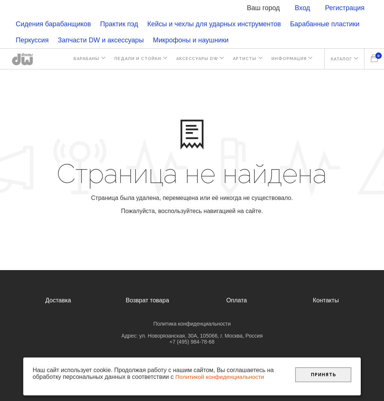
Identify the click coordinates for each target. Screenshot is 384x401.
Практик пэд (119, 24)
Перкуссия (32, 40)
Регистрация (344, 8)
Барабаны (81, 59)
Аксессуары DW (193, 59)
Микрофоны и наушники (191, 40)
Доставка (58, 300)
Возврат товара (147, 300)
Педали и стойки (133, 59)
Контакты (326, 300)
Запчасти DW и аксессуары (101, 40)
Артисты (242, 59)
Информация (287, 59)
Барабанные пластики (325, 24)
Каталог (340, 59)
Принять (323, 374)
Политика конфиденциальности (192, 324)
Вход (302, 8)
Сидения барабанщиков (53, 24)
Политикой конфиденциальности (221, 377)
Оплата (236, 300)
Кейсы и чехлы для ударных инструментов (214, 24)
